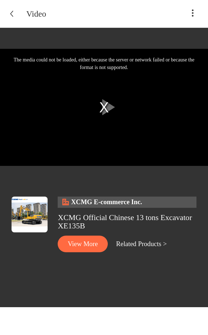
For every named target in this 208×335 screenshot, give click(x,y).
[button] (192, 17)
